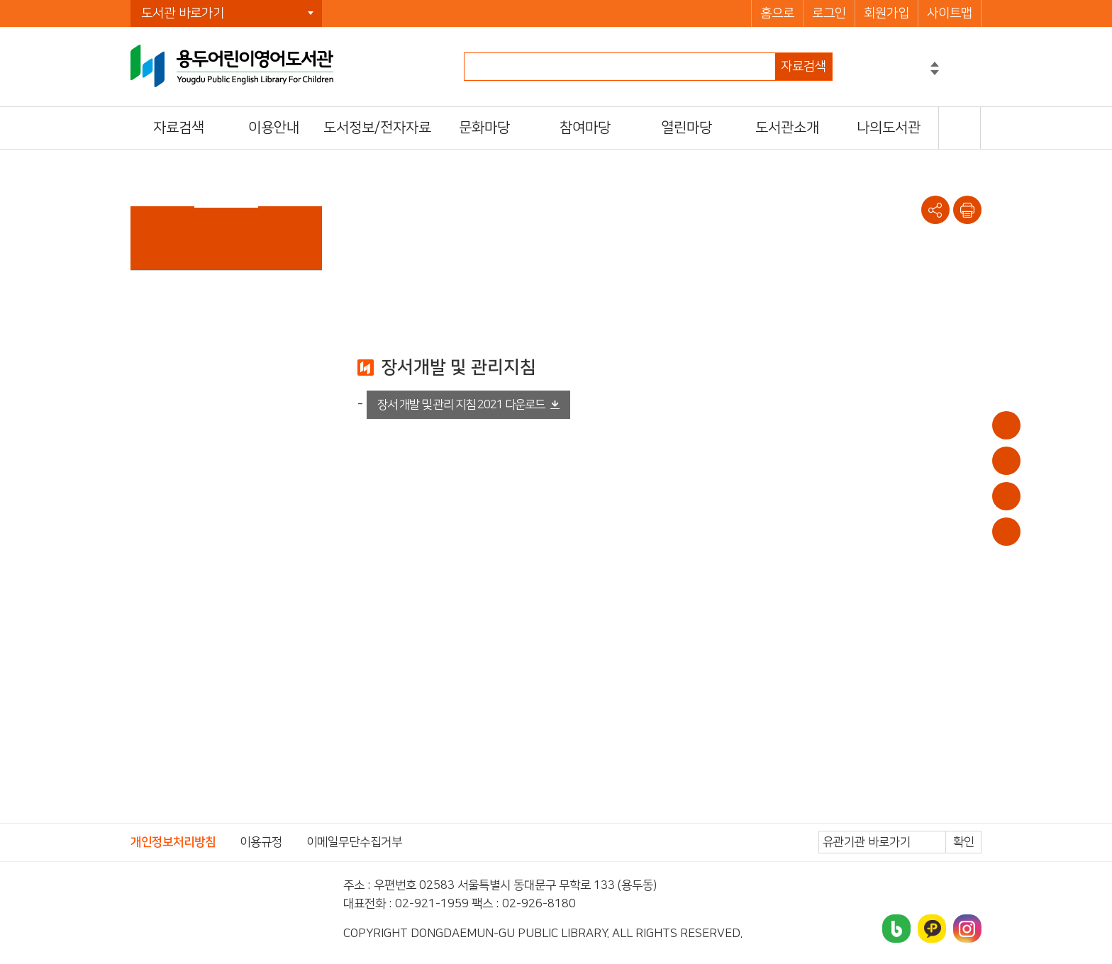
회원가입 (886, 13)
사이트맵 (949, 13)
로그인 (829, 13)
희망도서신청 (1006, 496)
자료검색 (803, 67)
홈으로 (777, 13)
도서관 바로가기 (182, 13)
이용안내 (1006, 425)
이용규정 (261, 842)
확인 (963, 842)
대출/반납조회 (1006, 461)
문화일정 (1006, 531)
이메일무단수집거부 (354, 842)
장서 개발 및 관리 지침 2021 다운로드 (461, 404)
